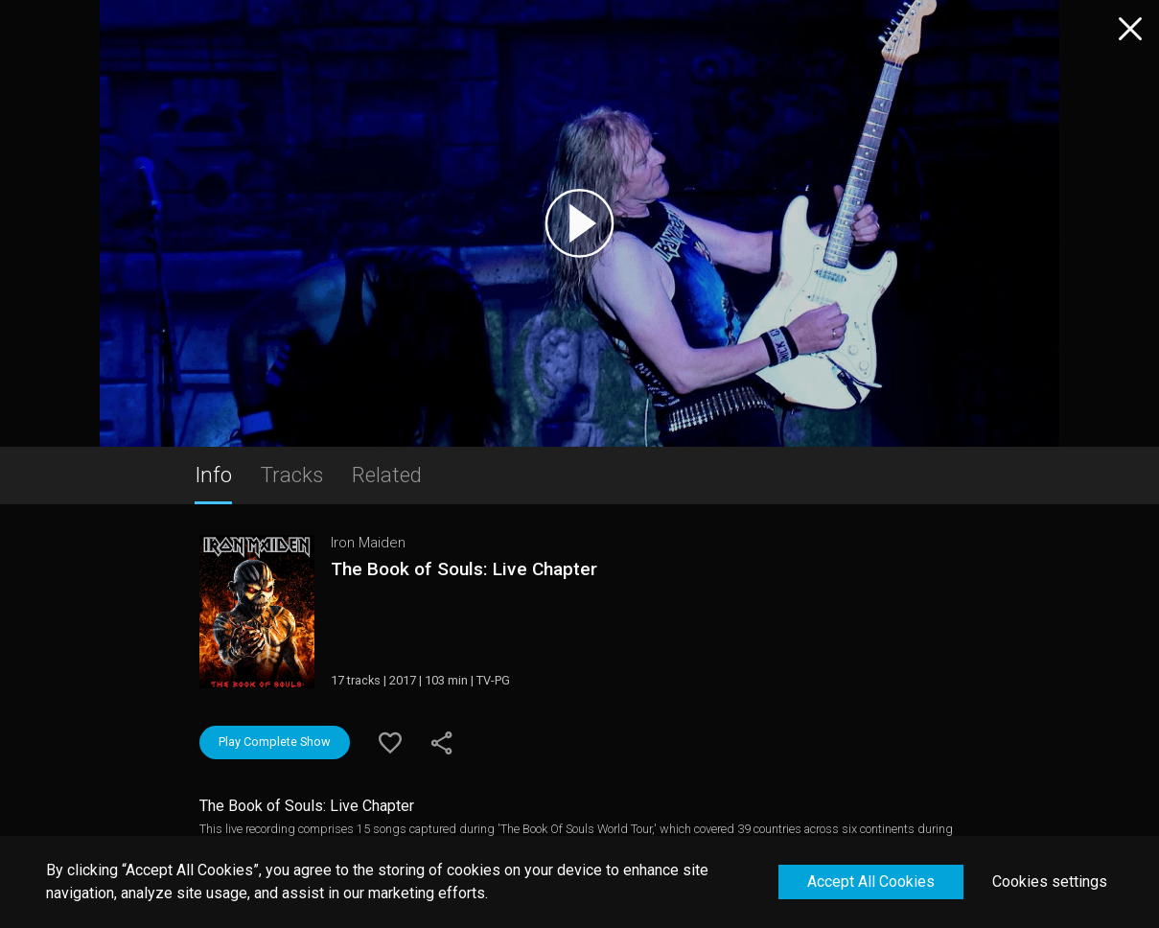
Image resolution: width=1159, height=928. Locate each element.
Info (213, 474)
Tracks (292, 474)
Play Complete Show (275, 741)
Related (387, 474)
